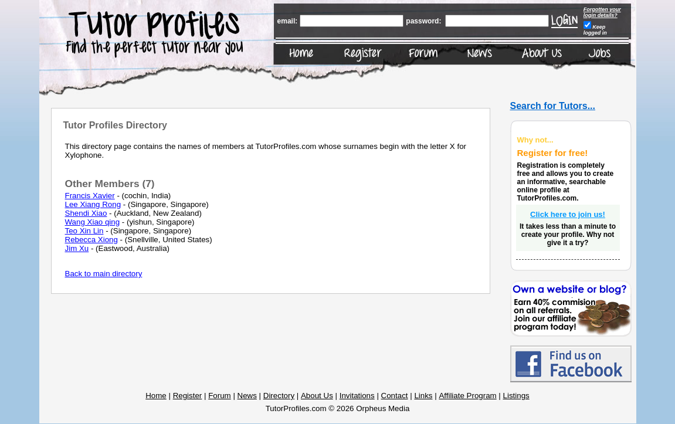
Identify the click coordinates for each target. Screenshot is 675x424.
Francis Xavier (90, 195)
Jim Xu (77, 248)
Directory (278, 395)
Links (423, 395)
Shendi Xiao (86, 213)
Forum (219, 395)
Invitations (357, 395)
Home (156, 395)
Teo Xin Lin (84, 230)
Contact (394, 395)
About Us (317, 395)
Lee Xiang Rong (93, 204)
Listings (516, 395)
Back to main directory (104, 273)
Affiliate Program (467, 395)
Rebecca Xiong (91, 239)
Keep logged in (595, 30)
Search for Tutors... (553, 106)
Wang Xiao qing (92, 222)
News (247, 395)
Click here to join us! (567, 214)
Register (187, 395)
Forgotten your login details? (602, 12)
